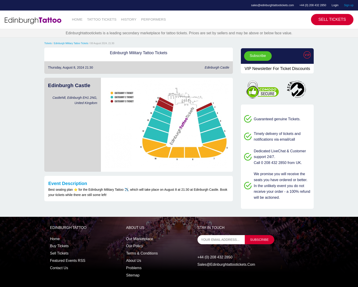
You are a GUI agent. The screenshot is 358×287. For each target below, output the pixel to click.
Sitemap (133, 275)
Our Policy (134, 246)
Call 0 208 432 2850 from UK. (278, 163)
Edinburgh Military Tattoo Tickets (71, 43)
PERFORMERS (153, 19)
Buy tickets (59, 246)
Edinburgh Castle (217, 67)
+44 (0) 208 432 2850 (312, 5)
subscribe (259, 239)
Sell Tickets (332, 19)
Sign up (348, 5)
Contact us (59, 268)
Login (335, 5)
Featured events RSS (67, 261)
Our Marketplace (139, 239)
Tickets (48, 43)
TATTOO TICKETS (101, 19)
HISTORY (129, 19)
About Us (133, 261)
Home (55, 239)
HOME (77, 19)
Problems (134, 268)
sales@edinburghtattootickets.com (272, 5)
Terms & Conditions (142, 253)
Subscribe (258, 56)
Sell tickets (59, 253)
